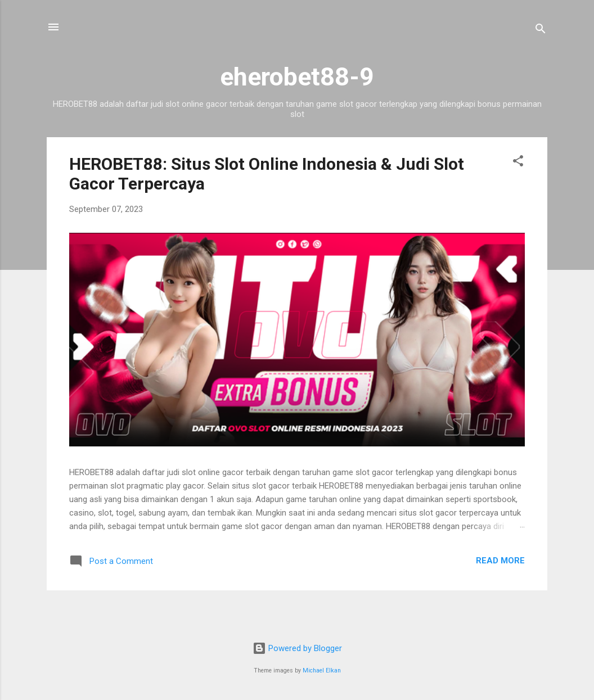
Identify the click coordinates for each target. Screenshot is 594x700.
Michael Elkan (322, 670)
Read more (500, 561)
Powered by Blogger (297, 648)
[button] (518, 162)
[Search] (540, 30)
